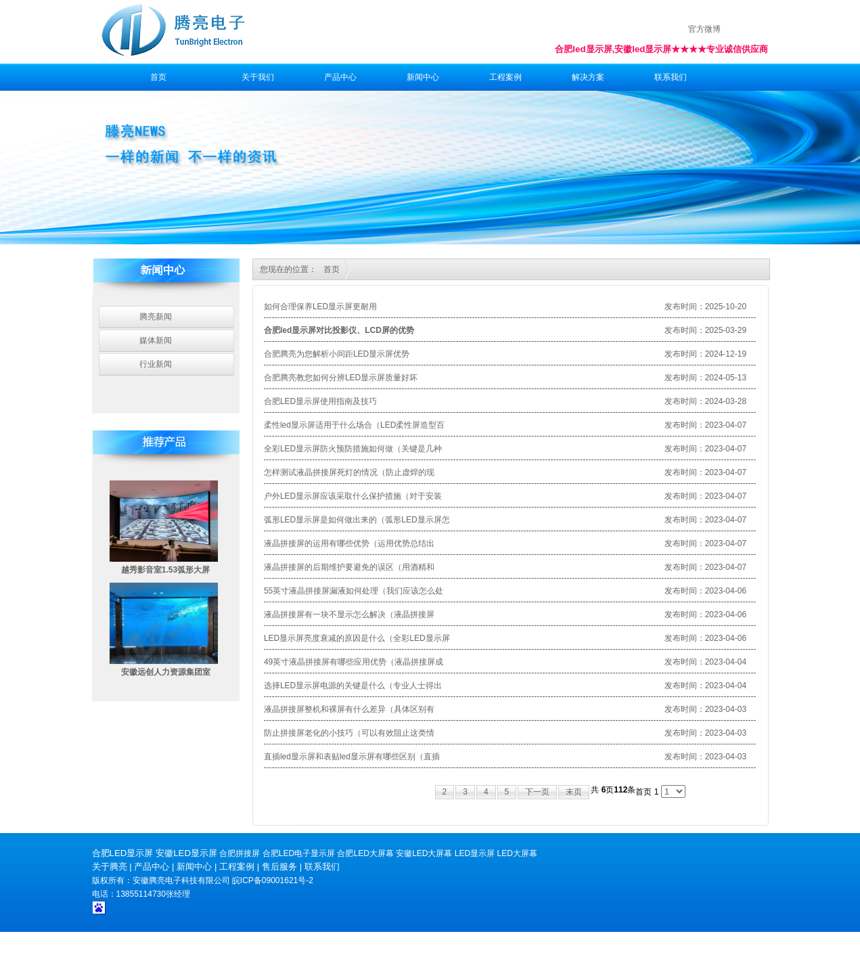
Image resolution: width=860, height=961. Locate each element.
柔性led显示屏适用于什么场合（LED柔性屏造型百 (354, 425)
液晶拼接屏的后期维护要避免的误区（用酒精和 (349, 567)
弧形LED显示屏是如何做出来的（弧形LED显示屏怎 (357, 519)
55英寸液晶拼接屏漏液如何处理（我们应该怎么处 (353, 591)
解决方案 (588, 77)
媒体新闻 (155, 340)
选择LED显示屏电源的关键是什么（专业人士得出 (353, 685)
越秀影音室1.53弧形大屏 (165, 570)
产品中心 (340, 77)
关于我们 (258, 77)
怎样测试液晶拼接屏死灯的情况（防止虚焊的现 (349, 472)
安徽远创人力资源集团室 (165, 672)
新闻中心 (423, 77)
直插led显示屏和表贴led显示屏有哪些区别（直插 (352, 756)
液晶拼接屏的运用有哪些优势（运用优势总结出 (349, 543)
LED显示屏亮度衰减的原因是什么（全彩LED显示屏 (357, 638)
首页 (158, 77)
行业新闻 (155, 364)
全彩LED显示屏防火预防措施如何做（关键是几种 (353, 448)
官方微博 (704, 29)
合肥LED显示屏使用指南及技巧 (320, 401)
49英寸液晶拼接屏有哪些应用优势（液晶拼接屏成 (353, 662)
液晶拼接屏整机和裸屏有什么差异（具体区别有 (349, 709)
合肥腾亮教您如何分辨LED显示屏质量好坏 (340, 377)
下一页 (537, 792)
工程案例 (505, 77)
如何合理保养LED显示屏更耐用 (320, 306)
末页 (574, 792)
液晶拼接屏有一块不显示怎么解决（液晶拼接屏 (349, 614)
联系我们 (670, 77)
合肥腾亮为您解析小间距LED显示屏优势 (336, 354)
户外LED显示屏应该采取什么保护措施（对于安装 (353, 496)
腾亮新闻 (155, 316)
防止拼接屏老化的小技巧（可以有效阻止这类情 (349, 733)
